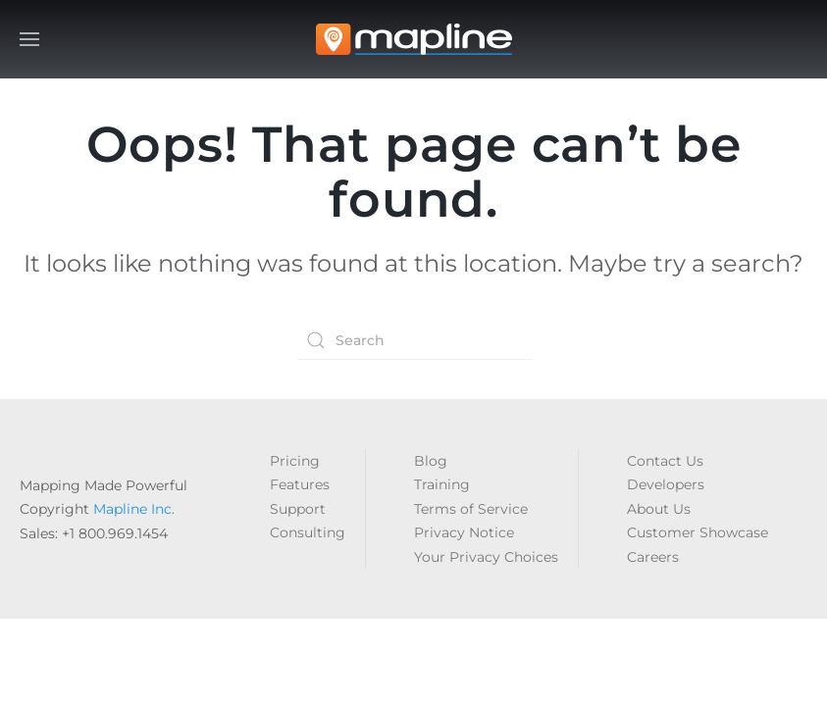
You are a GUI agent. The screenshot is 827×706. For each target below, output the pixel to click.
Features (300, 484)
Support (298, 509)
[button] (29, 39)
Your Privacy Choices (486, 557)
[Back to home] (414, 39)
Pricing (295, 461)
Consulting (307, 532)
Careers (653, 557)
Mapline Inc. (134, 509)
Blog (430, 461)
